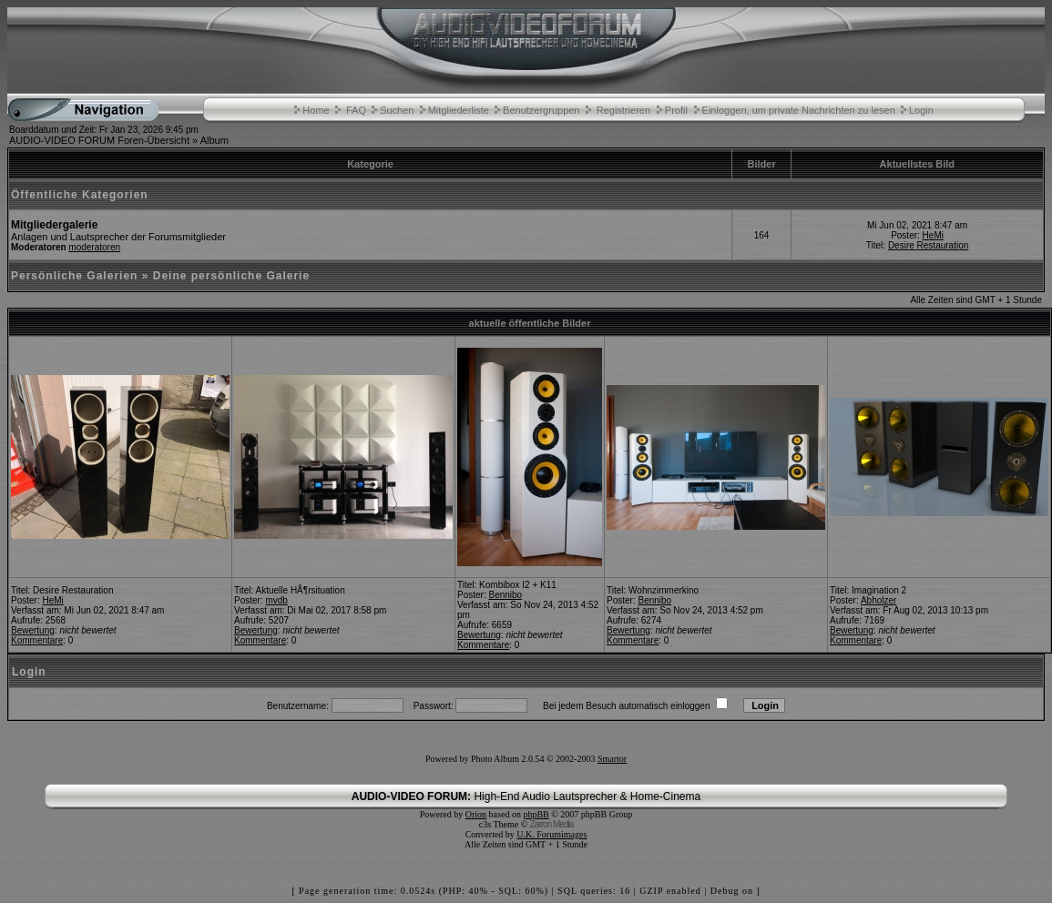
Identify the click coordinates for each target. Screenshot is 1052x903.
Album (214, 140)
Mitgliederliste (458, 110)
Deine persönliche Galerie (231, 275)
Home (315, 110)
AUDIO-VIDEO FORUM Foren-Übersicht (99, 140)
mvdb (276, 600)
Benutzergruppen (541, 110)
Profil (676, 110)
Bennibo (505, 595)
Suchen (397, 110)
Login (921, 110)
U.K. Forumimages (551, 834)
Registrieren (623, 110)
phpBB (535, 814)
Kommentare (37, 640)
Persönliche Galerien (74, 275)
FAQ (356, 110)
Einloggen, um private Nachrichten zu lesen (798, 110)
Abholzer (878, 600)
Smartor (612, 759)
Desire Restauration (928, 245)
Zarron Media (551, 824)
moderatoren (94, 247)
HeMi (933, 235)
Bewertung (33, 630)
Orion (475, 814)
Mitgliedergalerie (54, 224)
